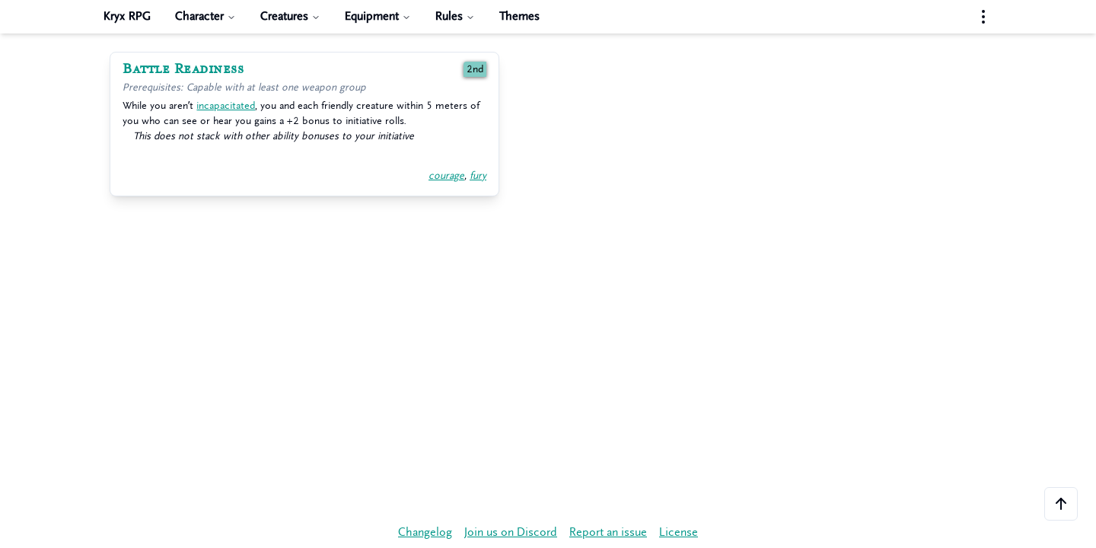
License (678, 532)
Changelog (425, 532)
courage (446, 175)
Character (205, 16)
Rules (455, 16)
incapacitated (225, 105)
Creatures (290, 16)
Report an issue (608, 532)
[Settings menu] (983, 16)
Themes (519, 16)
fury (478, 175)
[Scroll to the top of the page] (1061, 504)
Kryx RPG (127, 16)
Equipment (378, 16)
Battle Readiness (183, 69)
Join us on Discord (510, 532)
